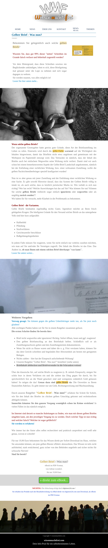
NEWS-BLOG (76, 29)
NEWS (32, 29)
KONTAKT (61, 29)
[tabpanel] (40, 63)
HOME (18, 29)
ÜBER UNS (47, 29)
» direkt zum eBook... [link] (54, 480)
